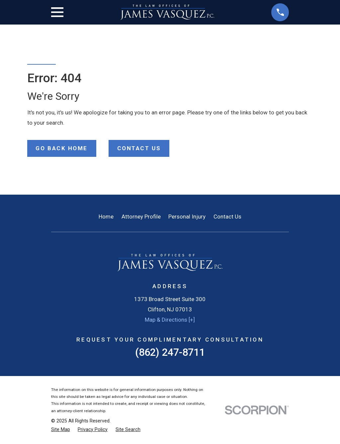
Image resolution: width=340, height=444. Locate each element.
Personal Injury (187, 216)
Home (106, 216)
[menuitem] (60, 429)
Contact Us (227, 216)
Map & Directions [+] (170, 319)
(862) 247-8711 (170, 352)
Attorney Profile (141, 216)
